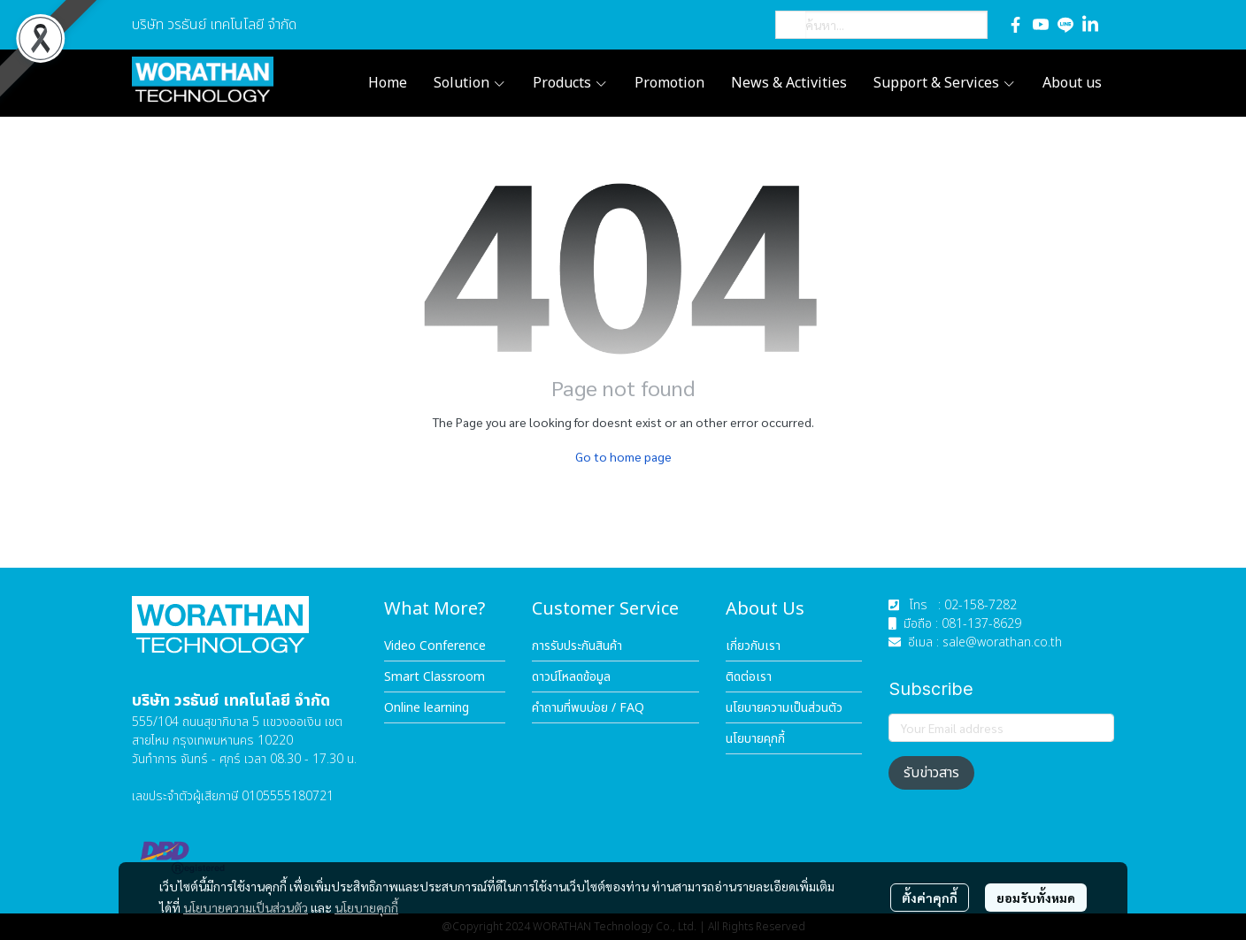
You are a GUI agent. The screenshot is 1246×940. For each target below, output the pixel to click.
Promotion (669, 83)
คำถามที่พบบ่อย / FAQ (588, 708)
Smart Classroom (434, 677)
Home (387, 83)
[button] (881, 24)
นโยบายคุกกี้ (366, 907)
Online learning (426, 708)
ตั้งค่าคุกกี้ (930, 898)
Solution (470, 83)
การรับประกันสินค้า (577, 646)
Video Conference (435, 646)
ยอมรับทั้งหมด (1035, 898)
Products (570, 83)
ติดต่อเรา (749, 677)
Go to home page (623, 456)
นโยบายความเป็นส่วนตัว (245, 907)
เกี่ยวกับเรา (753, 646)
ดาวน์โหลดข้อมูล (571, 677)
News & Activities (789, 83)
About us (1072, 83)
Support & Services (944, 83)
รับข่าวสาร (931, 772)
